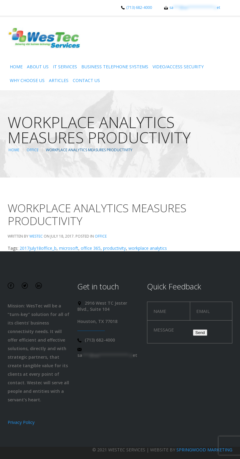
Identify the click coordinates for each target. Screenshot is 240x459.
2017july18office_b (38, 248)
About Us (38, 67)
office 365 (91, 248)
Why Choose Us (27, 80)
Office (33, 149)
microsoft (68, 248)
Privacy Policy (21, 422)
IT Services (65, 67)
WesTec (36, 236)
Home (16, 67)
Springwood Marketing (204, 450)
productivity (114, 248)
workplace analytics (147, 248)
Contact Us (86, 80)
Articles (58, 80)
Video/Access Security (178, 67)
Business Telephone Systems (114, 67)
